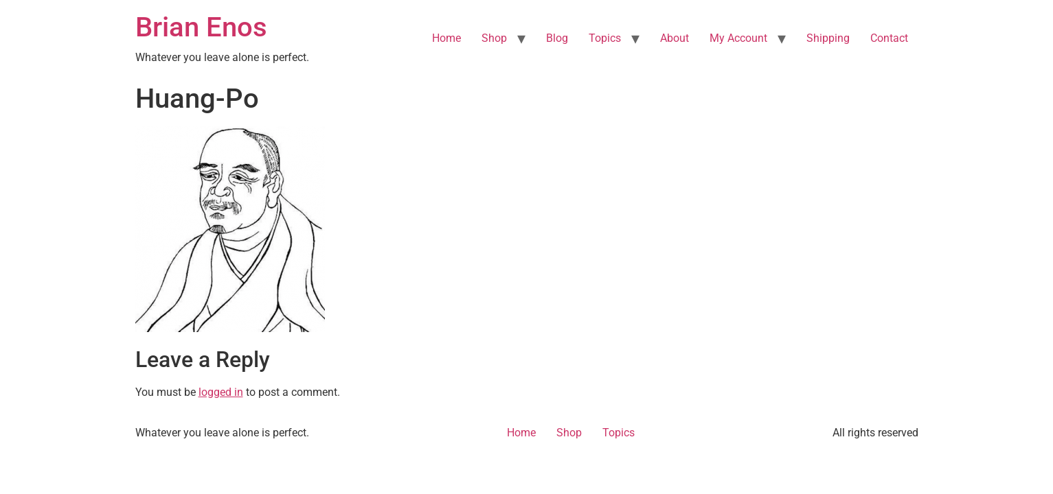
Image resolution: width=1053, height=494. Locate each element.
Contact (889, 38)
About (674, 38)
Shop (494, 38)
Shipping (828, 38)
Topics (605, 38)
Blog (557, 38)
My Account (738, 38)
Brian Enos (201, 27)
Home (446, 38)
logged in (221, 392)
